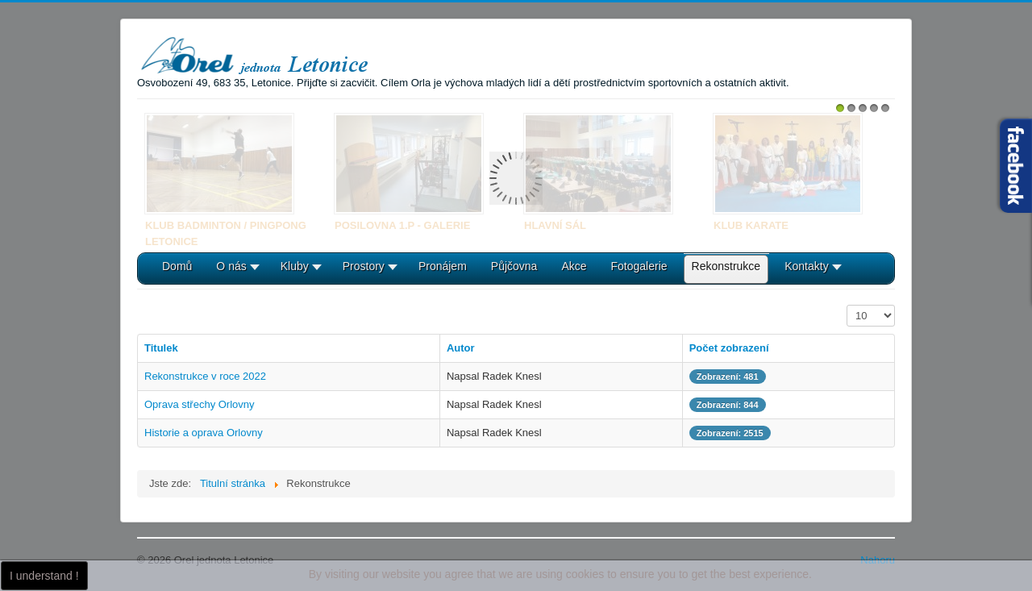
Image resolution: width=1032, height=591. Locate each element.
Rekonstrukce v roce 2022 (205, 376)
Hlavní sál (555, 225)
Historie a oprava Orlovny (203, 433)
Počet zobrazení (729, 348)
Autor (461, 348)
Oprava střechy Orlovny (199, 404)
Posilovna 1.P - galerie (402, 225)
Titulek (161, 348)
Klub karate (751, 225)
